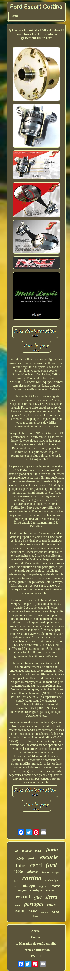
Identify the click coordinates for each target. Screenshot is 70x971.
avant (19, 910)
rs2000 (16, 886)
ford (51, 864)
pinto (32, 858)
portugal (33, 904)
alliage (29, 885)
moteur (27, 850)
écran (39, 850)
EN (33, 956)
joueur (55, 911)
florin (52, 849)
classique (36, 890)
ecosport (22, 890)
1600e (18, 871)
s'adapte (55, 873)
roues (52, 904)
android (49, 890)
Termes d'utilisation (36, 950)
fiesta (16, 881)
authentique (52, 880)
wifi (16, 851)
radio (32, 910)
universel (32, 871)
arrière (55, 886)
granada (44, 912)
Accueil (36, 931)
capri (36, 865)
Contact (36, 937)
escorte (49, 857)
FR (40, 956)
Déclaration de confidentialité (36, 943)
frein (36, 916)
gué (38, 897)
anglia (42, 886)
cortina (31, 878)
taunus (45, 872)
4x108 (19, 858)
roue (17, 905)
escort (23, 896)
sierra (51, 897)
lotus (21, 865)
